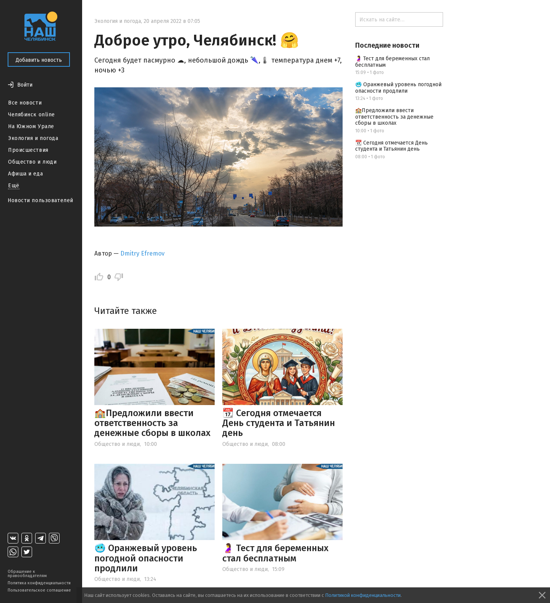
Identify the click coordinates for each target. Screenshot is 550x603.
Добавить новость (39, 60)
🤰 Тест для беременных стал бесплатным (275, 553)
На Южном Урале (31, 126)
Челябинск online (31, 114)
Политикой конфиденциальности (363, 595)
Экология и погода (33, 138)
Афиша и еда (25, 173)
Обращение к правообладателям (27, 573)
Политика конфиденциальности (39, 583)
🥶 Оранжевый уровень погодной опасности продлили (145, 558)
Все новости (25, 103)
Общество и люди (32, 162)
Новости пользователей (40, 200)
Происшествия (28, 150)
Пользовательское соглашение (39, 590)
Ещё (13, 185)
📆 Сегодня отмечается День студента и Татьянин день (278, 423)
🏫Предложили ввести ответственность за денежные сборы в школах (152, 423)
